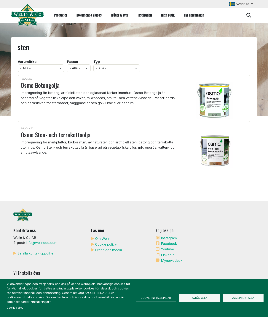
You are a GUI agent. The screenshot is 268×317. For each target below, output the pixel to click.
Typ (96, 62)
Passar (73, 62)
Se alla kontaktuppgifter (36, 253)
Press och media (108, 250)
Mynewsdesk (171, 260)
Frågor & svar (119, 15)
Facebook (169, 243)
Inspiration (145, 15)
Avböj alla (199, 297)
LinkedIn (167, 255)
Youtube (167, 249)
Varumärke (27, 62)
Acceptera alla (243, 297)
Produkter (60, 15)
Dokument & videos (89, 15)
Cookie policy (106, 244)
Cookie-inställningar (156, 297)
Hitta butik (168, 15)
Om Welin (102, 238)
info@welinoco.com (41, 243)
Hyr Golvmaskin (194, 15)
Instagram (169, 238)
